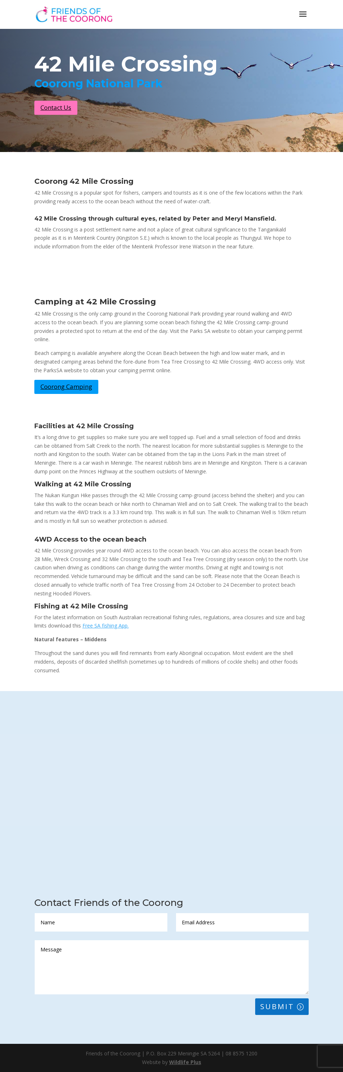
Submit (277, 1006)
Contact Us (55, 107)
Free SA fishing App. (105, 625)
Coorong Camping (66, 386)
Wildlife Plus (185, 1062)
